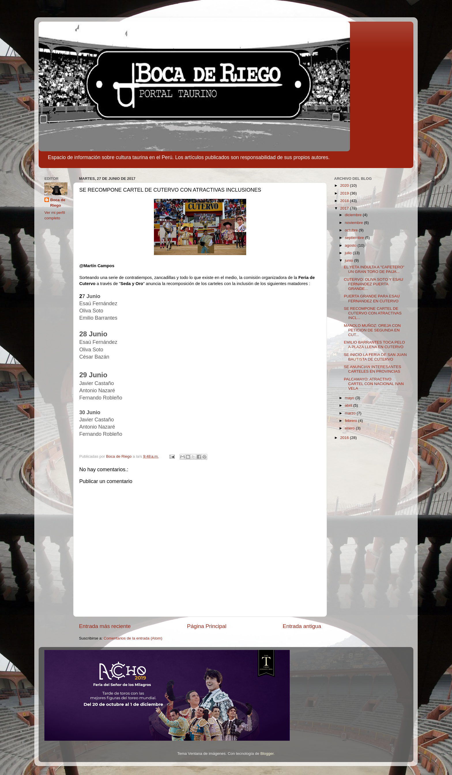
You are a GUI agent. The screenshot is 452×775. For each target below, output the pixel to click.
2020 (345, 185)
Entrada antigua (302, 626)
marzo (351, 413)
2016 (345, 437)
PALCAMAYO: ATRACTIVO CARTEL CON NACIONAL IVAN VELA (374, 384)
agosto (351, 245)
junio (349, 260)
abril (349, 405)
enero (350, 428)
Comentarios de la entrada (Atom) (133, 638)
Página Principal (207, 626)
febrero (351, 420)
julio (349, 253)
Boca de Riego (57, 203)
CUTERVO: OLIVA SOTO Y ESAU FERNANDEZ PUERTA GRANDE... (373, 284)
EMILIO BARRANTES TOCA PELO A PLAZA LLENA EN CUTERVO (374, 344)
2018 (345, 201)
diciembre (354, 215)
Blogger (267, 753)
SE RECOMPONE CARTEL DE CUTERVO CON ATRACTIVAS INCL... (373, 313)
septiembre (355, 237)
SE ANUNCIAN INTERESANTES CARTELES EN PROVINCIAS (372, 369)
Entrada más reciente (105, 626)
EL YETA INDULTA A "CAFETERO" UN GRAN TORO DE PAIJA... (374, 269)
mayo (350, 398)
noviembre (354, 222)
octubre (352, 230)
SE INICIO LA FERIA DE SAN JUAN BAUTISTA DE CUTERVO (375, 356)
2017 (345, 208)
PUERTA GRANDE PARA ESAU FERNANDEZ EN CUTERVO (372, 298)
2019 (345, 193)
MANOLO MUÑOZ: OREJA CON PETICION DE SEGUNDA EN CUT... (372, 330)
